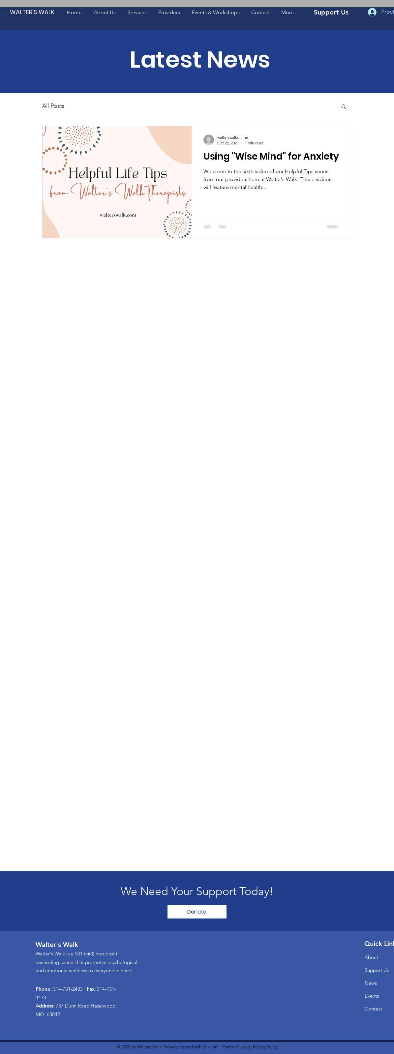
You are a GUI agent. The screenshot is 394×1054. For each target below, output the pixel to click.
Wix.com (210, 1046)
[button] (105, 12)
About (371, 957)
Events (372, 996)
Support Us (377, 970)
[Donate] (197, 911)
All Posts (53, 105)
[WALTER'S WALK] (32, 12)
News (371, 983)
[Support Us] (331, 12)
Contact (373, 1009)
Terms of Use (235, 1046)
